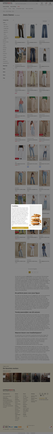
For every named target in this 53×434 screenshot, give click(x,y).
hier (22, 218)
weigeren (13, 221)
